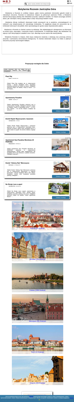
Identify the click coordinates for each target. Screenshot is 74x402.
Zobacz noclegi (61, 90)
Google (31, 396)
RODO (71, 398)
